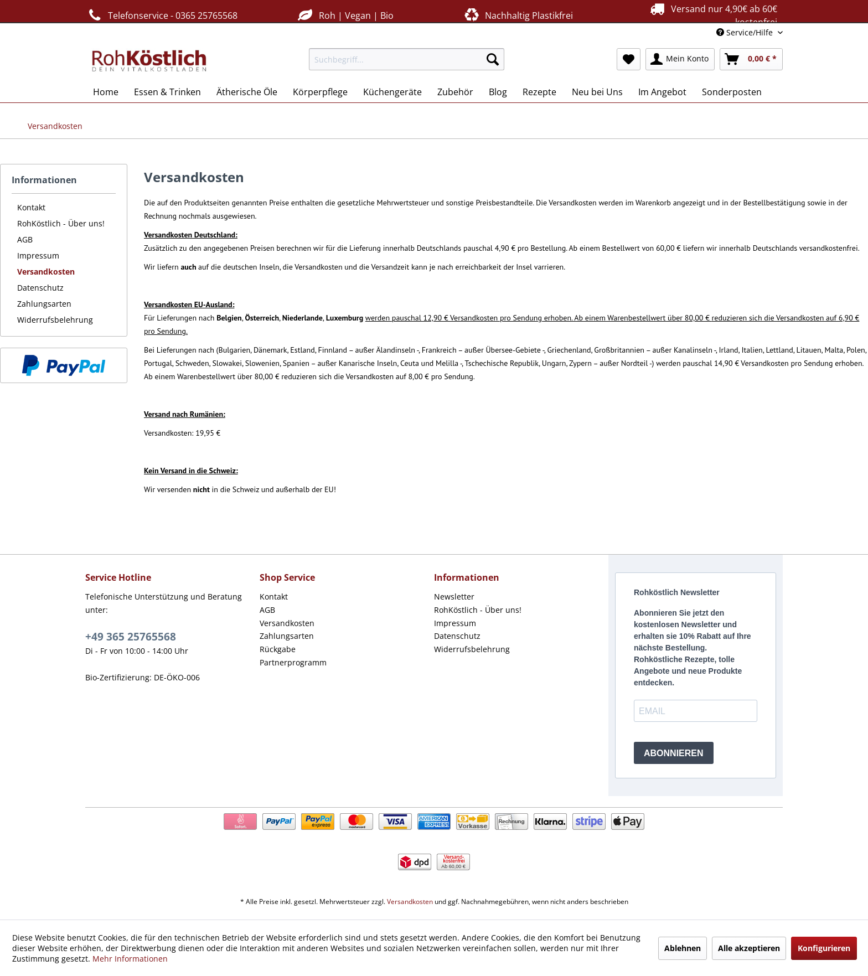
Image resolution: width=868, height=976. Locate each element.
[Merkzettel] (628, 59)
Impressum (38, 255)
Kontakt (31, 207)
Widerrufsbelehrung (55, 319)
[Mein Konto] (680, 59)
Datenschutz (40, 287)
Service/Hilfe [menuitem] (745, 32)
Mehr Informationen (130, 958)
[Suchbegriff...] (406, 59)
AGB (25, 239)
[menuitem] (406, 59)
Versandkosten (46, 271)
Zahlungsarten (44, 303)
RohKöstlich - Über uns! (61, 223)
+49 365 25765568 (130, 636)
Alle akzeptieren (749, 948)
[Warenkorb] (751, 59)
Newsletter (454, 596)
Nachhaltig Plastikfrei (517, 15)
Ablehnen (682, 948)
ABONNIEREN (674, 753)
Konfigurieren (824, 948)
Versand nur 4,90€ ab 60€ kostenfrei (712, 15)
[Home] (105, 91)
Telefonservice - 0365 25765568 (161, 15)
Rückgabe (278, 649)
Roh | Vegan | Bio (344, 15)
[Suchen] (492, 59)
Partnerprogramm (293, 662)
